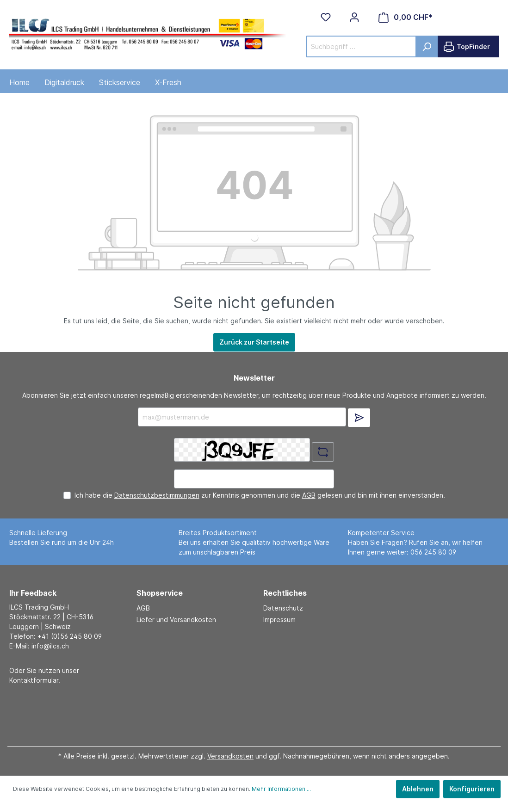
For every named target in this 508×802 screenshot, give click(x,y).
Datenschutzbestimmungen (156, 495)
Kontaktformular (33, 680)
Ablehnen (418, 789)
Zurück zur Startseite (254, 342)
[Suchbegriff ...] (361, 46)
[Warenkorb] (405, 17)
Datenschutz (283, 608)
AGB (309, 495)
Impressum (279, 619)
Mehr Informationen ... (281, 788)
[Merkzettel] (325, 17)
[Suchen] (427, 46)
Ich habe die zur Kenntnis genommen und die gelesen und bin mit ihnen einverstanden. (259, 495)
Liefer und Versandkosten (176, 619)
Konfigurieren (472, 789)
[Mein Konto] (354, 17)
